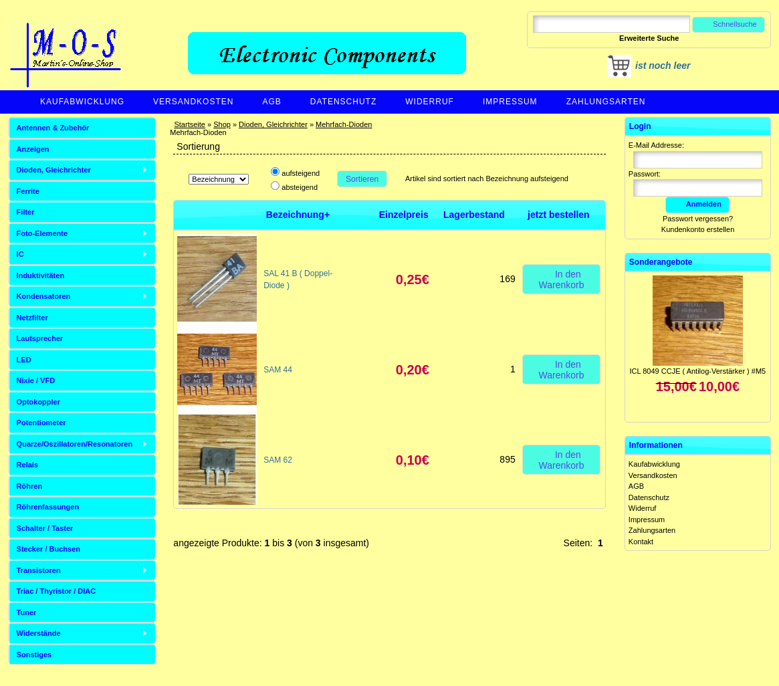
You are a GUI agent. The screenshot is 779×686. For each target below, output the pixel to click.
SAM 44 (277, 369)
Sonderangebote (661, 262)
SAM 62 (277, 460)
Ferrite (28, 191)
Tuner (27, 612)
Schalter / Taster (45, 528)
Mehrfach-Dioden (344, 124)
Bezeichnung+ (298, 214)
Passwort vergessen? (698, 219)
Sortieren (362, 179)
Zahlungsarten (606, 101)
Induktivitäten (41, 275)
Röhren (30, 486)
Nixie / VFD (36, 380)
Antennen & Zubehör (53, 128)
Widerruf (429, 101)
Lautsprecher (40, 338)
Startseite (189, 124)
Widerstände (39, 633)
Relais (27, 465)
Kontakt (641, 542)
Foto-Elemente (42, 233)
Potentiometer (41, 423)
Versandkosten (193, 101)
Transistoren (39, 570)
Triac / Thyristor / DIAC (56, 591)
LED (24, 360)
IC (20, 254)
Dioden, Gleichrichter (273, 124)
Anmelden (697, 204)
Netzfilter (32, 318)
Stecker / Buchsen (48, 549)
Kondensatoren (44, 296)
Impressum (510, 101)
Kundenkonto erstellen (697, 229)
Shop (222, 124)
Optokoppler (38, 402)
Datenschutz (343, 101)
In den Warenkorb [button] (561, 279)
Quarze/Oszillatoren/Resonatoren (75, 444)
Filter (26, 212)
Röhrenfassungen (48, 507)
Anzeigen (33, 149)
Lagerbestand (474, 214)
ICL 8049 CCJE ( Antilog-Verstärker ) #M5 (697, 371)
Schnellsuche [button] (728, 24)
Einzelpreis (404, 214)
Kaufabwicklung (82, 101)
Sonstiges (34, 655)
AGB (271, 101)
